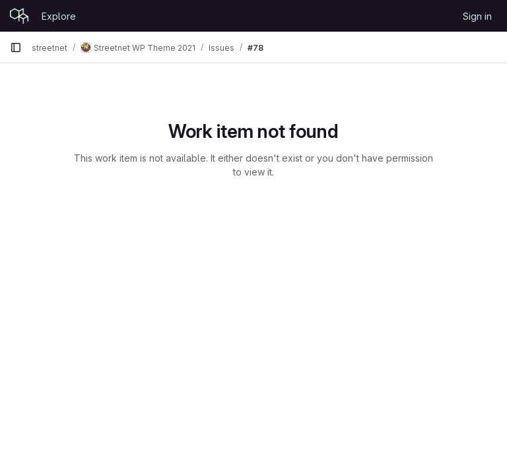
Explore (59, 16)
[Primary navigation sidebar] (15, 47)
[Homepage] (19, 15)
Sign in (477, 16)
